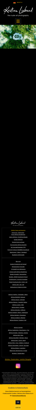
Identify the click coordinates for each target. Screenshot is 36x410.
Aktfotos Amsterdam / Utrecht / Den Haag (18, 345)
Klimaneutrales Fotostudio (18, 266)
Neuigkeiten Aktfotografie (18, 254)
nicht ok (18, 407)
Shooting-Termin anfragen (18, 242)
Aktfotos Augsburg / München (18, 317)
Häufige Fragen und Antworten (18, 230)
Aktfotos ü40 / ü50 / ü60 (18, 284)
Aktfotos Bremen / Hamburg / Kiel (18, 320)
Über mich (18, 261)
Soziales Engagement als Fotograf (18, 264)
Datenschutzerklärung (19, 395)
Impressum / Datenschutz (18, 232)
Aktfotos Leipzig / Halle (18, 305)
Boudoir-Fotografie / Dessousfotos (18, 274)
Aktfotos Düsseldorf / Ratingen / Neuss (18, 337)
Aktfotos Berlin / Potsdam (18, 307)
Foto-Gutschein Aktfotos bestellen (18, 245)
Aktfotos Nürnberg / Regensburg (18, 315)
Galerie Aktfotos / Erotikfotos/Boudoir (18, 237)
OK (18, 402)
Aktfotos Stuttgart (18, 327)
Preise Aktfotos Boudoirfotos (18, 234)
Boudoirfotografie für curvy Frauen (9, 382)
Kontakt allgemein (18, 239)
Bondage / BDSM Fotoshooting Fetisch (18, 277)
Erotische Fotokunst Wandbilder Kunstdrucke (18, 249)
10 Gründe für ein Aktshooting (18, 269)
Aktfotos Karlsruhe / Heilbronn (18, 310)
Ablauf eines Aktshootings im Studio (18, 350)
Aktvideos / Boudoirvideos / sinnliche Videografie (18, 359)
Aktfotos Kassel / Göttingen (18, 299)
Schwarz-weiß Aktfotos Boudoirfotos (18, 272)
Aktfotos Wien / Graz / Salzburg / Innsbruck (18, 343)
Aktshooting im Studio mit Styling (18, 287)
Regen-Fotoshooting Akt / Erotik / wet (18, 282)
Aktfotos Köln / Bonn (18, 335)
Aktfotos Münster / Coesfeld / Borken (18, 302)
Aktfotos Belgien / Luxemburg (18, 348)
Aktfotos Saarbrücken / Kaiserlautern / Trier (18, 330)
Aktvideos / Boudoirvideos (18, 353)
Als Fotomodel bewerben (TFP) (18, 247)
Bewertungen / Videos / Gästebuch (18, 252)
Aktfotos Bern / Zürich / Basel (18, 340)
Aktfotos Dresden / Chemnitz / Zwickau (18, 332)
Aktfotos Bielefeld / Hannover (18, 297)
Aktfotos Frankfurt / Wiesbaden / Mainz (18, 294)
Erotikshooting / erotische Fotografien (18, 279)
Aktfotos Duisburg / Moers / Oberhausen (18, 312)
